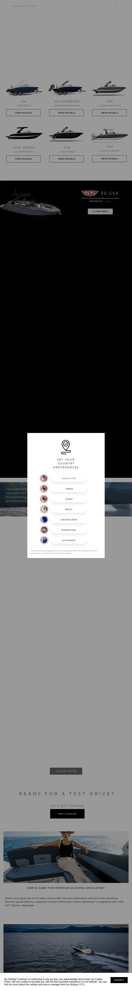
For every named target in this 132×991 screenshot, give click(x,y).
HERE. (82, 984)
